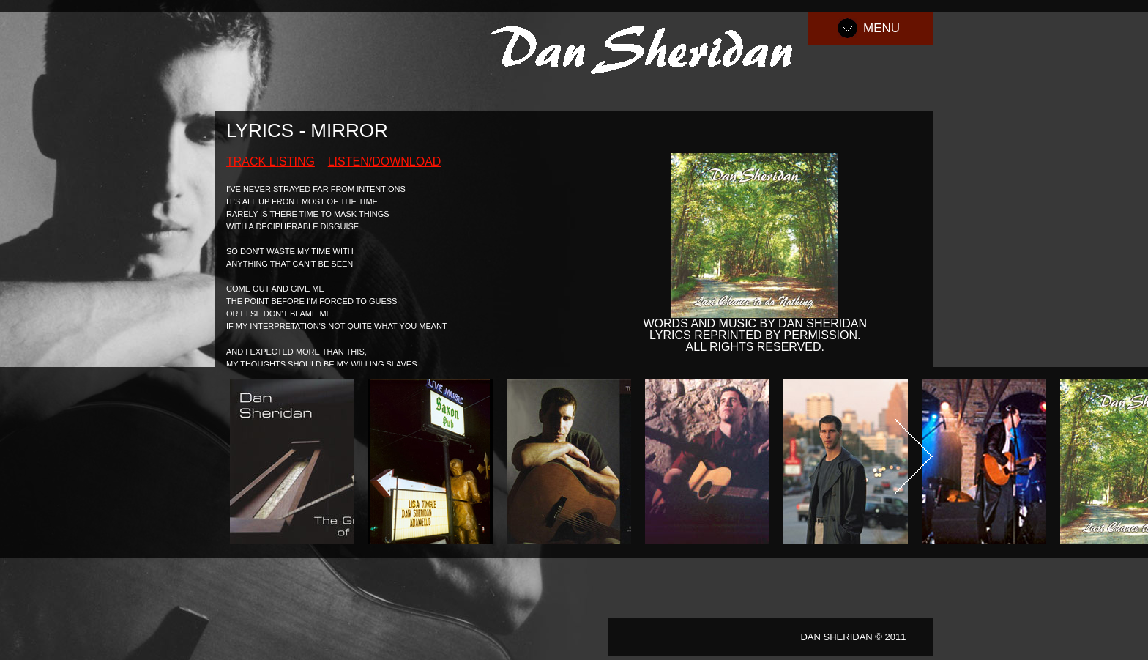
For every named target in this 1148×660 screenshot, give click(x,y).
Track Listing (270, 161)
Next (914, 456)
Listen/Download (384, 161)
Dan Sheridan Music (649, 47)
